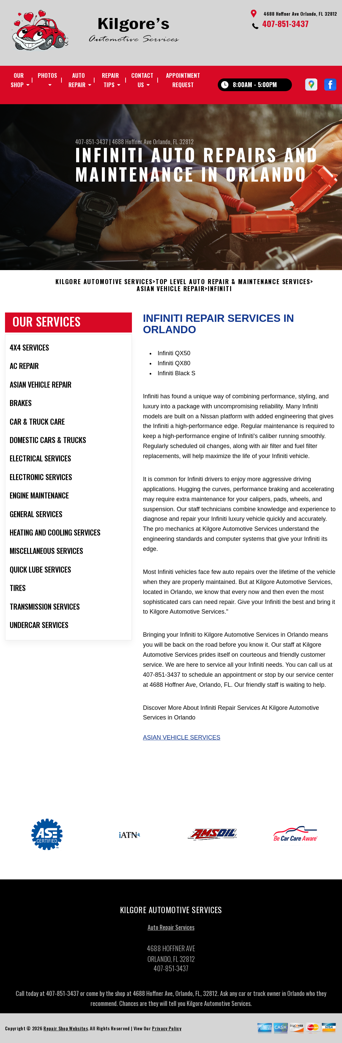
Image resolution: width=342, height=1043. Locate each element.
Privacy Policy (166, 1030)
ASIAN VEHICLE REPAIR (171, 291)
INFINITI (220, 291)
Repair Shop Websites (65, 1030)
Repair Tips (110, 80)
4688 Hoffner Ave (132, 141)
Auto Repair (77, 80)
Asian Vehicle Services (181, 740)
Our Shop (17, 80)
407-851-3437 (285, 23)
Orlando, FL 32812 (173, 141)
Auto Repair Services (171, 929)
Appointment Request (183, 80)
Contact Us (142, 80)
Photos (47, 75)
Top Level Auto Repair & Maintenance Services (233, 284)
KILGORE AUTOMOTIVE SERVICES (104, 284)
